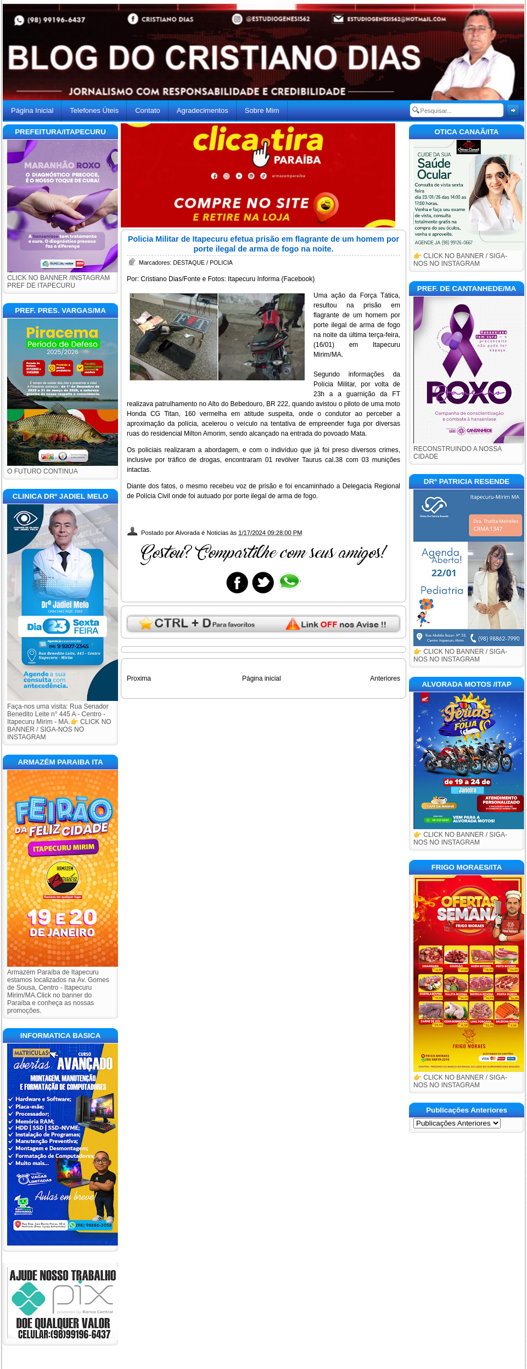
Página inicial (261, 678)
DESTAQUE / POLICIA (203, 262)
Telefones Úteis (94, 110)
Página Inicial (32, 110)
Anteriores (385, 678)
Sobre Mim (262, 110)
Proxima (139, 678)
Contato (147, 110)
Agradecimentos (202, 110)
